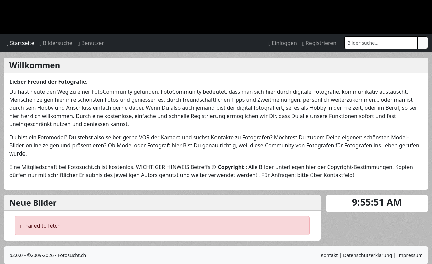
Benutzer (91, 43)
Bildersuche (56, 43)
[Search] (381, 42)
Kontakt (329, 255)
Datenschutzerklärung (367, 255)
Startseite (20, 43)
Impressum (410, 255)
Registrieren (319, 43)
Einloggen (282, 43)
